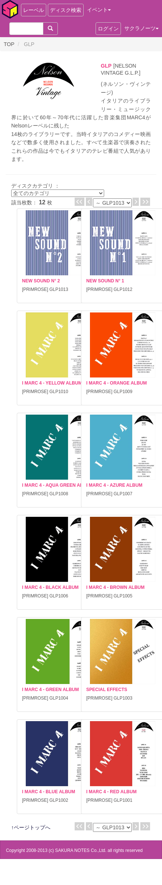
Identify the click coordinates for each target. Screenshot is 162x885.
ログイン (108, 29)
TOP (9, 44)
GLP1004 (58, 698)
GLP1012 (122, 289)
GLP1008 (58, 493)
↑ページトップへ (30, 827)
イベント (99, 10)
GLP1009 (122, 391)
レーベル (33, 10)
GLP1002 (58, 800)
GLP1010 (58, 391)
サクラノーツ (141, 28)
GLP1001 (122, 800)
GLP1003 (122, 698)
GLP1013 (58, 289)
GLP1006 (58, 596)
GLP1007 (122, 493)
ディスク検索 (65, 10)
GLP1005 (122, 596)
